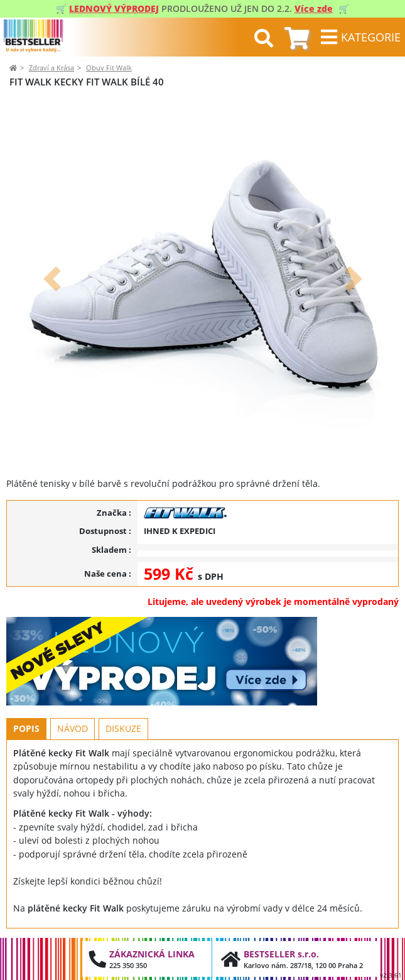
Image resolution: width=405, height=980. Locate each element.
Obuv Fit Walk (109, 67)
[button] (52, 278)
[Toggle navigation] (360, 37)
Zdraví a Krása (51, 67)
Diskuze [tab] (123, 728)
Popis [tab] (26, 728)
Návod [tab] (72, 728)
